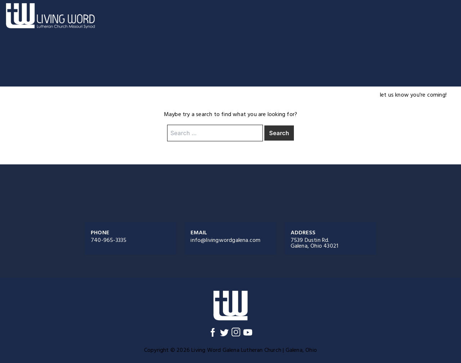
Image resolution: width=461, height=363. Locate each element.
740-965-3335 (108, 240)
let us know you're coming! (413, 94)
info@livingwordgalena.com (225, 240)
